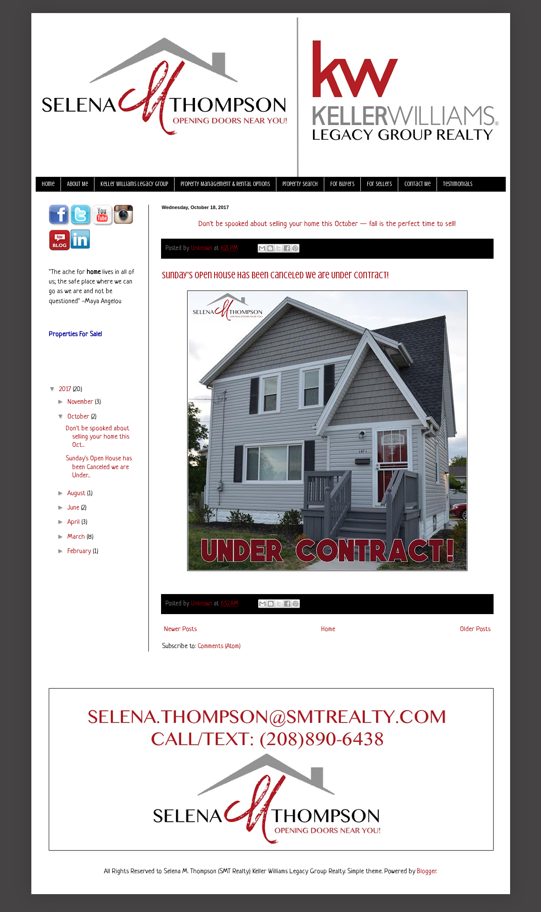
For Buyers (342, 184)
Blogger (426, 871)
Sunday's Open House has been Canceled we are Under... (99, 467)
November (81, 402)
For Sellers (379, 184)
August (77, 493)
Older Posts (475, 629)
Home (48, 184)
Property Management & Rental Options (225, 184)
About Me (77, 184)
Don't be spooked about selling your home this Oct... (97, 437)
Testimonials (457, 184)
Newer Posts (180, 629)
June (74, 508)
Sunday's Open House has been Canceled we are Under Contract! (275, 275)
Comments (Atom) (219, 646)
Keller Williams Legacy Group (134, 184)
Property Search (300, 184)
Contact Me (417, 184)
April (74, 522)
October (79, 417)
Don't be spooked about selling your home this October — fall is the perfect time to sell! (327, 224)
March (77, 537)
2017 (66, 389)
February (80, 551)
